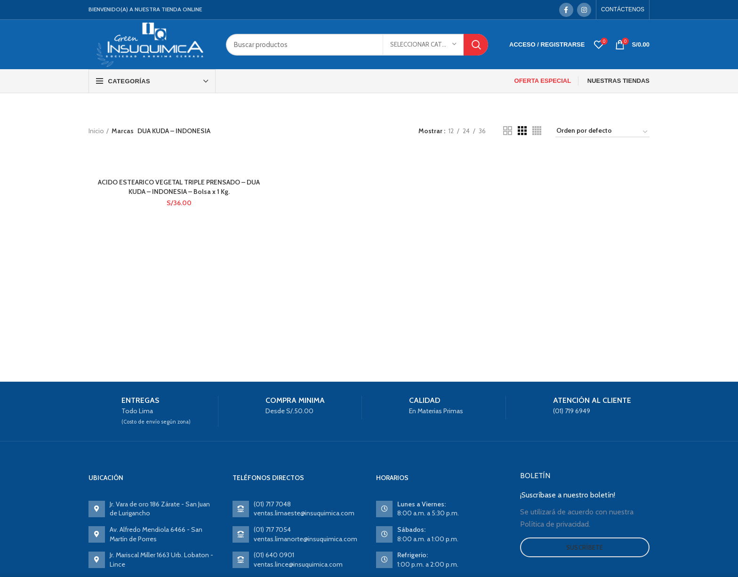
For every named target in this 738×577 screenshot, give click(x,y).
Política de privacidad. (555, 524)
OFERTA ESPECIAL (542, 80)
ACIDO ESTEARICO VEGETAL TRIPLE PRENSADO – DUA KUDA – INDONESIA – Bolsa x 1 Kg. (179, 187)
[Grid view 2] (507, 130)
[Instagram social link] (584, 10)
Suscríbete (584, 547)
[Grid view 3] (522, 130)
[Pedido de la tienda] (602, 132)
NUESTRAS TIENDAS (618, 80)
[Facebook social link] (566, 10)
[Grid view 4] (536, 130)
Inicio (96, 131)
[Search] (357, 45)
